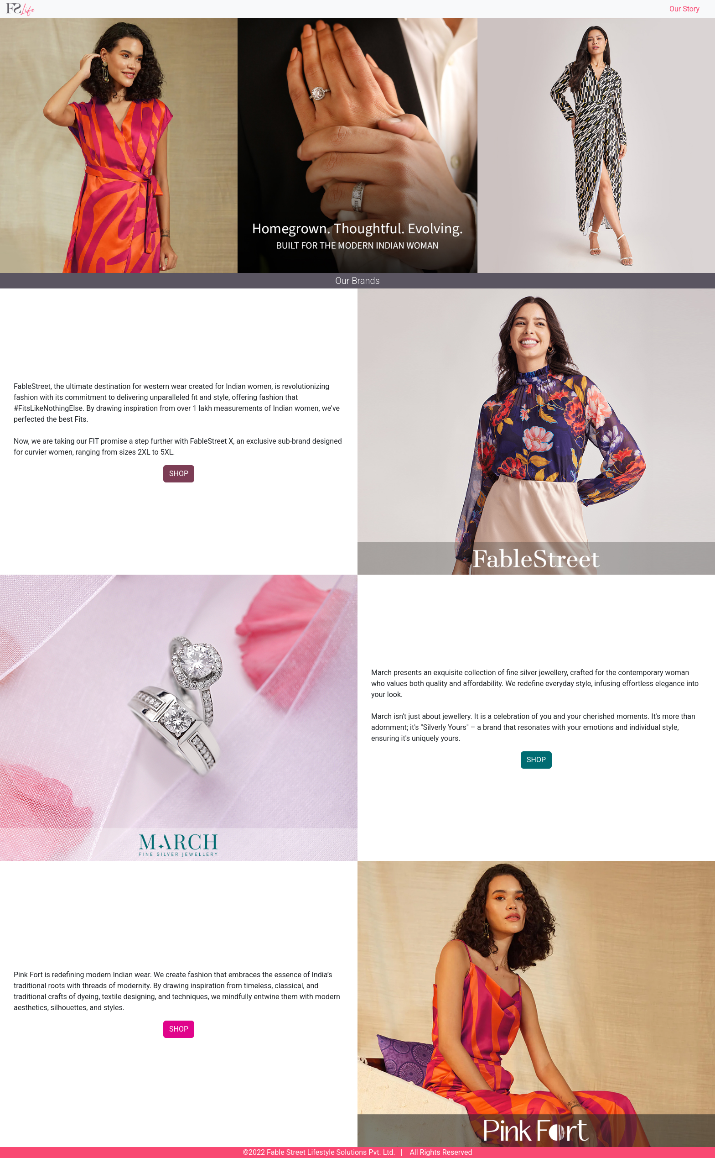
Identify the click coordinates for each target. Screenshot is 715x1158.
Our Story (684, 9)
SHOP (178, 473)
